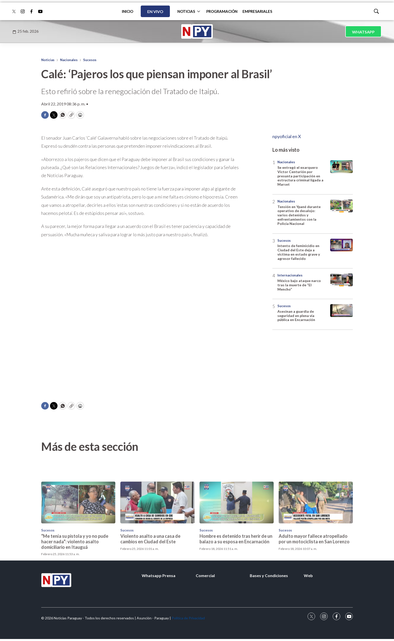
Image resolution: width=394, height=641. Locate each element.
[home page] (197, 31)
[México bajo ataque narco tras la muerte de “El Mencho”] (341, 279)
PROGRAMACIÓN (221, 11)
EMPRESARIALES (257, 11)
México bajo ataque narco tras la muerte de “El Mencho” (299, 284)
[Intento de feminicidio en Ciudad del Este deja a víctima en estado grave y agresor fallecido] (341, 245)
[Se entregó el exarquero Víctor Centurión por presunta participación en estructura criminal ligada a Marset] (341, 166)
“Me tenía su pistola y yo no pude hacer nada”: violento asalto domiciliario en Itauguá (74, 583)
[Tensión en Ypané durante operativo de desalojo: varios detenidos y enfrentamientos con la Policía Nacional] (341, 205)
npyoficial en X (286, 136)
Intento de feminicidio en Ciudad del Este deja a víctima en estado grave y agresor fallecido (298, 252)
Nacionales (69, 60)
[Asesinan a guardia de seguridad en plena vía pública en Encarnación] (341, 310)
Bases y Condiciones (269, 575)
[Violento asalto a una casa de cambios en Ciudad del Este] (157, 544)
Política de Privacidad (188, 618)
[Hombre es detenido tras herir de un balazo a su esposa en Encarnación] (237, 544)
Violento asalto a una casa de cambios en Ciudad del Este (150, 580)
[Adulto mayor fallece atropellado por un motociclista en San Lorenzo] (316, 544)
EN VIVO (155, 11)
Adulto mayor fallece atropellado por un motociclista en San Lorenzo (314, 580)
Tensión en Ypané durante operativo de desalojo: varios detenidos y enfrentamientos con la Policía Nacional (299, 215)
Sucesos (89, 60)
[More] (198, 11)
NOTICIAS (186, 11)
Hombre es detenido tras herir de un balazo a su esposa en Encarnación (236, 580)
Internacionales (290, 275)
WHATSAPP (363, 31)
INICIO (127, 11)
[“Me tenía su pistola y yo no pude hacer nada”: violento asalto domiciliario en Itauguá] (78, 544)
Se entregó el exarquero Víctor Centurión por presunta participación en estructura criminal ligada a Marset (300, 175)
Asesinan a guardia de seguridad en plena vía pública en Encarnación (296, 315)
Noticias (48, 60)
